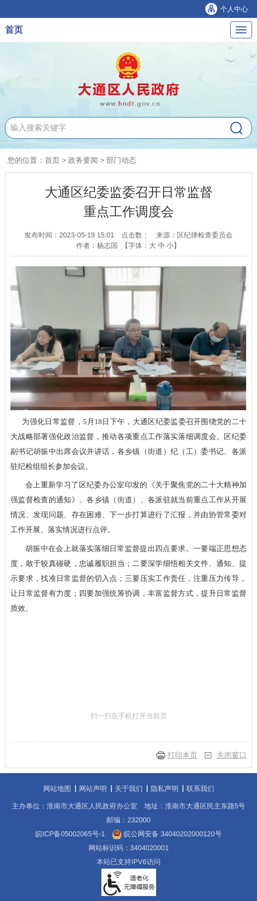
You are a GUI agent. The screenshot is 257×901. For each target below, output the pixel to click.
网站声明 (93, 788)
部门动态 (121, 160)
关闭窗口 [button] (232, 755)
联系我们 (200, 788)
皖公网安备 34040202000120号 (167, 834)
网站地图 (57, 788)
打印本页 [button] (182, 755)
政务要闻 (83, 160)
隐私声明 (164, 788)
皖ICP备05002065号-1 (70, 834)
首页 (14, 30)
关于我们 (129, 788)
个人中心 (234, 9)
